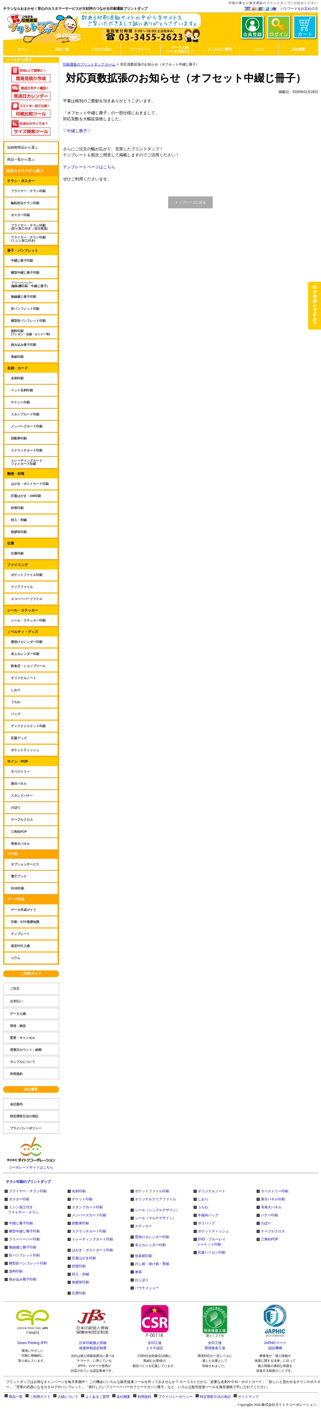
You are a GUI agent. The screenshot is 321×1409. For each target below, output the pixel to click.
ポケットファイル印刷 (152, 1191)
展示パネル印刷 (273, 1199)
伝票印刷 (79, 1293)
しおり (203, 1199)
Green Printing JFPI (32, 1343)
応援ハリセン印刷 (211, 1252)
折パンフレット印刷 (24, 1255)
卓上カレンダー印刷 (150, 1245)
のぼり (266, 1223)
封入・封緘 (80, 1274)
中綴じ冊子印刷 (21, 1223)
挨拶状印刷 (80, 1282)
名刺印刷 (79, 1191)
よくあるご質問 (97, 1397)
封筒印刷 (79, 1266)
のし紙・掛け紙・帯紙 (152, 1264)
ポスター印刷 (19, 1199)
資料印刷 (16, 1271)
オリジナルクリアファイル (155, 1199)
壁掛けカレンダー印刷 (152, 1237)
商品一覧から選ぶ (21, 159)
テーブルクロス (273, 1231)
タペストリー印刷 (274, 1191)
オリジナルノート (211, 1191)
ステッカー (143, 1226)
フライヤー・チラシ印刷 (28, 1191)
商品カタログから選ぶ (24, 171)
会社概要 (31, 1089)
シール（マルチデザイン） (155, 1218)
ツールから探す (19, 60)
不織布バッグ (208, 1215)
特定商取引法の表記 (215, 1397)
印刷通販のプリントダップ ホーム (89, 64)
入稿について (68, 1397)
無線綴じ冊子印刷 (22, 1247)
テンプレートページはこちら (89, 167)
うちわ (203, 1207)
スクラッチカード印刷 (89, 1231)
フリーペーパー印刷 (24, 1239)
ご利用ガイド (31, 974)
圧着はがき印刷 (84, 1258)
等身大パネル (271, 1207)
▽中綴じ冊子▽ (77, 131)
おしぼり (142, 1280)
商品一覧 (16, 1397)
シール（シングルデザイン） (157, 1210)
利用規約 (144, 1397)
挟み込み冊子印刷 (22, 1279)
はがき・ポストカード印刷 (92, 1250)
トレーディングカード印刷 (92, 1239)
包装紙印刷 (143, 1256)
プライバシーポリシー (175, 1397)
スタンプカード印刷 (87, 1207)
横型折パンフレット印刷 (28, 1263)
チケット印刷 (82, 1199)
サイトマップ (248, 1397)
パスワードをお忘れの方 (299, 9)
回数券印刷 (80, 1223)
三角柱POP (269, 1239)
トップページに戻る (190, 202)
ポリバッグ (206, 1223)
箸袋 (138, 1272)
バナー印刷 (269, 1215)
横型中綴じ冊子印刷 (24, 1231)
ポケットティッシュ (213, 1231)
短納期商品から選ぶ (22, 147)
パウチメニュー (147, 1288)
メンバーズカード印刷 (89, 1215)
